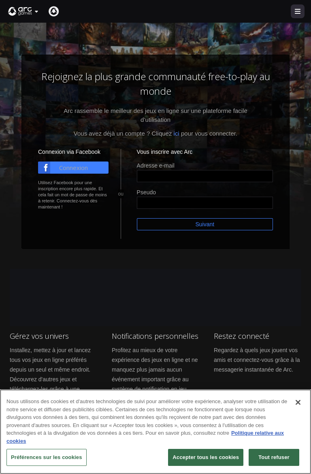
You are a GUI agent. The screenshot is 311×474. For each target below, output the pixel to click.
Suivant (204, 224)
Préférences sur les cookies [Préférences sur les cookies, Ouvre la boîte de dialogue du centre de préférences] (46, 458)
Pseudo (146, 192)
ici (176, 133)
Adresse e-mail (156, 165)
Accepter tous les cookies (206, 458)
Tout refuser (273, 458)
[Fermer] (298, 403)
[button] (23, 11)
